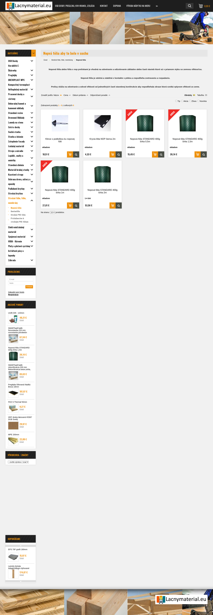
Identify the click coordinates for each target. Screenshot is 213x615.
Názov (56, 95)
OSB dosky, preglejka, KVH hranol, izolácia (75, 5)
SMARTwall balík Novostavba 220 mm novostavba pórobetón (17, 330)
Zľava (194, 101)
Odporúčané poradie (99, 95)
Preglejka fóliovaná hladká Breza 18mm (19, 386)
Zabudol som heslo (16, 292)
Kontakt (104, 5)
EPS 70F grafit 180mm (17, 549)
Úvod (45, 60)
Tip (179, 101)
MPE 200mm (13, 434)
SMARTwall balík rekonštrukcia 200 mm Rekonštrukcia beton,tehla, (19, 367)
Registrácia (13, 295)
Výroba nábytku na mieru (138, 5)
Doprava (117, 5)
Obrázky (188, 95)
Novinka (203, 101)
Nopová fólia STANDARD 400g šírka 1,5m (19, 349)
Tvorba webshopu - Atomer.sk (197, 608)
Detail (22, 320)
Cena (66, 95)
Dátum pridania (79, 95)
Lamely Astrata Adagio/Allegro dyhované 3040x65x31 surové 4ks (18, 568)
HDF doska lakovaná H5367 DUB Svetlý (20, 418)
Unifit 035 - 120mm (16, 313)
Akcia (186, 101)
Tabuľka (200, 95)
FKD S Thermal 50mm (17, 402)
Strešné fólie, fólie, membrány (62, 60)
